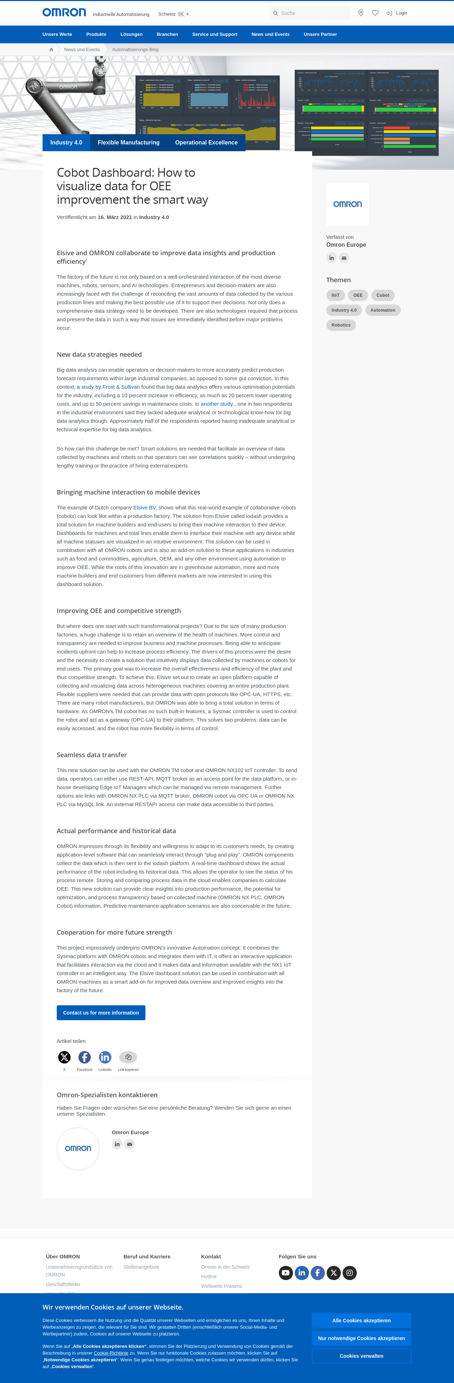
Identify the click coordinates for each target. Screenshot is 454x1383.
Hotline (209, 1276)
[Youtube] (286, 1273)
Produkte (96, 34)
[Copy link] (128, 1057)
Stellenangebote (141, 1267)
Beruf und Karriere (147, 1256)
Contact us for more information (101, 1013)
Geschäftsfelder (63, 1284)
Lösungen (132, 34)
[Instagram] (350, 1273)
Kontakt (211, 1256)
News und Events (270, 34)
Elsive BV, (145, 507)
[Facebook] (85, 1057)
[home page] (49, 49)
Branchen (167, 34)
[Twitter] (64, 1057)
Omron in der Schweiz (225, 1267)
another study (217, 404)
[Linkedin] (105, 1057)
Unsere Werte (57, 34)
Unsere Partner (320, 34)
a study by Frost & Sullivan (108, 387)
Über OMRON (63, 1256)
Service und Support (214, 34)
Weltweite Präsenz (221, 1286)
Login (401, 13)
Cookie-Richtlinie (111, 1353)
